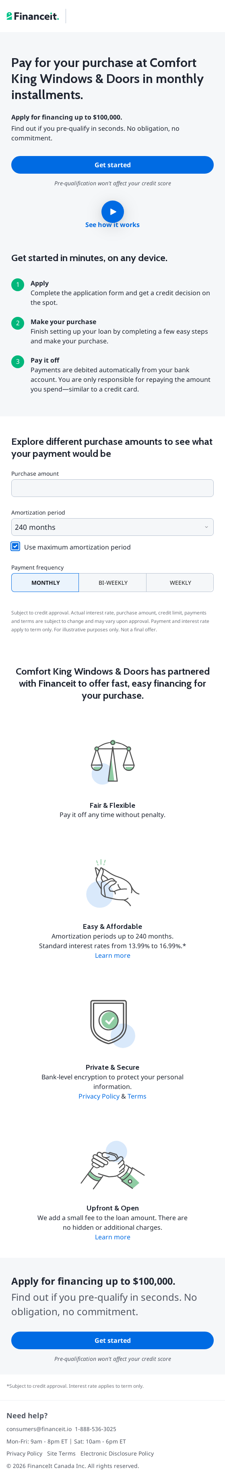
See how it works (112, 224)
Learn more (112, 955)
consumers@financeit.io (39, 1429)
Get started (113, 164)
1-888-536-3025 (95, 1429)
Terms (137, 1096)
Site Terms (61, 1453)
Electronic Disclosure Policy (117, 1453)
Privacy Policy (99, 1096)
